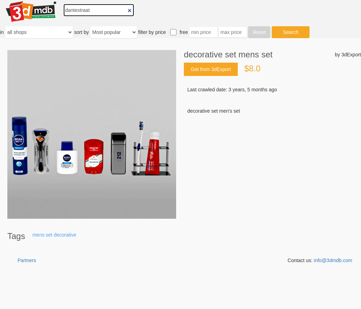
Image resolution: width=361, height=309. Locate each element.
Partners (27, 260)
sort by (81, 32)
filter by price (152, 32)
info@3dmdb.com (333, 260)
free (184, 32)
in (2, 32)
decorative (65, 235)
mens (38, 235)
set (49, 235)
